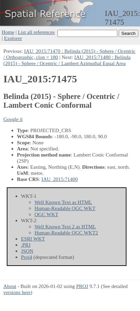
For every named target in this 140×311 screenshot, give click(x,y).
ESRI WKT (33, 239)
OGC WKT (46, 214)
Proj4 (26, 257)
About (9, 286)
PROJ (82, 286)
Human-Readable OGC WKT (64, 208)
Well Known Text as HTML (63, 202)
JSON (27, 251)
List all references (36, 32)
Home (8, 32)
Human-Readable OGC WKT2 (66, 232)
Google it (13, 119)
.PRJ (25, 245)
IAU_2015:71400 (60, 179)
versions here (17, 292)
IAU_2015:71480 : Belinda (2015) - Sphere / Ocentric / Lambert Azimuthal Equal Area (67, 60)
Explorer (13, 38)
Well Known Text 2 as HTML (65, 226)
